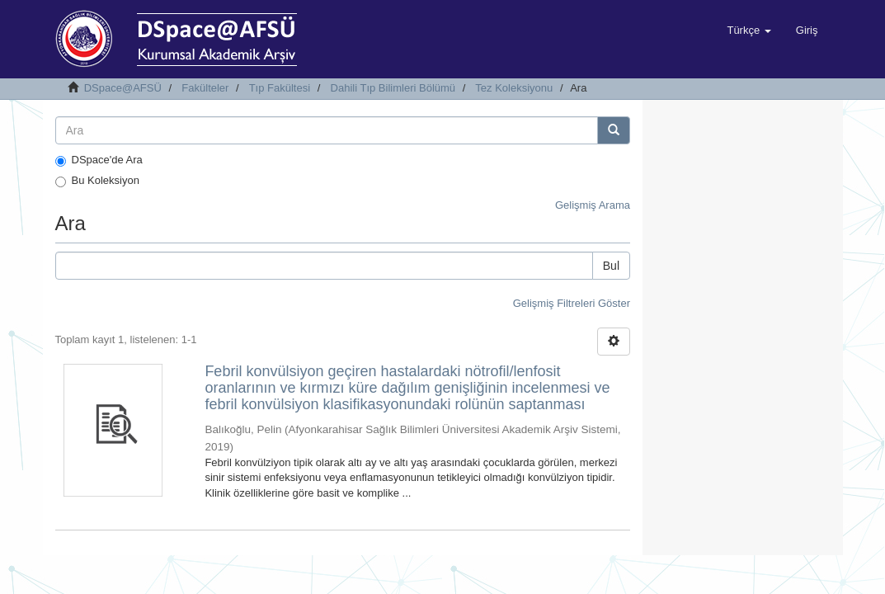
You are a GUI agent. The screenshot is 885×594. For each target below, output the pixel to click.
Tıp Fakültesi (279, 88)
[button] (748, 30)
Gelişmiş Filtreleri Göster (571, 303)
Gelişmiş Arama (592, 205)
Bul (611, 265)
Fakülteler (204, 88)
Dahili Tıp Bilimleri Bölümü (393, 88)
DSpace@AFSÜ (123, 88)
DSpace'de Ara (99, 160)
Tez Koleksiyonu (514, 88)
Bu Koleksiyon (97, 180)
